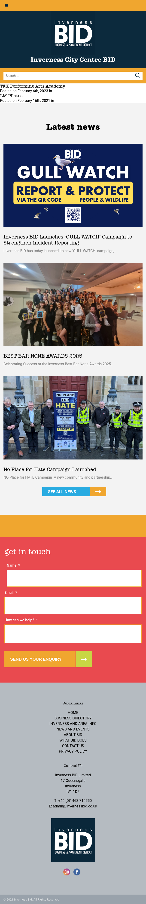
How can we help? (21, 620)
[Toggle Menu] (6, 5)
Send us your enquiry (36, 659)
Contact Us (73, 746)
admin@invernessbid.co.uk (75, 806)
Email (10, 592)
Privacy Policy (73, 751)
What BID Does (72, 740)
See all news (62, 491)
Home (73, 712)
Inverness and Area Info (73, 723)
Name (13, 565)
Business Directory (72, 718)
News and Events (73, 729)
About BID (73, 735)
